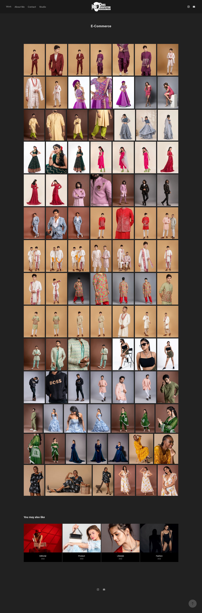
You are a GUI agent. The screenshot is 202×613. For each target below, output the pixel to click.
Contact (32, 6)
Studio (42, 6)
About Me (20, 6)
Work (8, 6)
